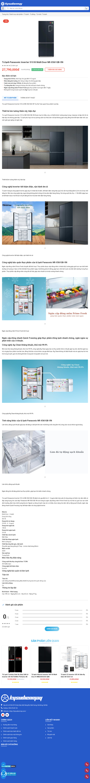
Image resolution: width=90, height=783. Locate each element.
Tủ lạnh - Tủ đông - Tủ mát (32, 14)
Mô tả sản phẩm (10, 98)
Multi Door (5, 514)
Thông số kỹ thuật (27, 98)
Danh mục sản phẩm (16, 14)
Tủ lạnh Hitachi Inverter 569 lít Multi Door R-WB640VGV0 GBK (44, 676)
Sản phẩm (49, 728)
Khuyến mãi (50, 734)
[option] (45, 38)
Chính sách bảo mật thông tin (11, 734)
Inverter (4, 568)
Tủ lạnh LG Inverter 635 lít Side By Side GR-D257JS (73, 676)
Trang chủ (5, 14)
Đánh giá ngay (52, 629)
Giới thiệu (49, 725)
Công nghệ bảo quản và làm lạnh (15, 571)
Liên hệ (48, 738)
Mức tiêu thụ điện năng (11, 558)
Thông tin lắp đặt (9, 588)
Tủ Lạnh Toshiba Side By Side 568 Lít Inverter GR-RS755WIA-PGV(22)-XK (15, 676)
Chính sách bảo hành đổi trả (11, 731)
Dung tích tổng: (7, 516)
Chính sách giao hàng (9, 738)
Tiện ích (5, 575)
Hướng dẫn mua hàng (9, 725)
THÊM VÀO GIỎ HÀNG (55, 69)
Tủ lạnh (44, 14)
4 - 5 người (10, 523)
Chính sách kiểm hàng (9, 741)
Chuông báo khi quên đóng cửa (36, 581)
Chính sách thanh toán (9, 728)
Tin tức (48, 731)
